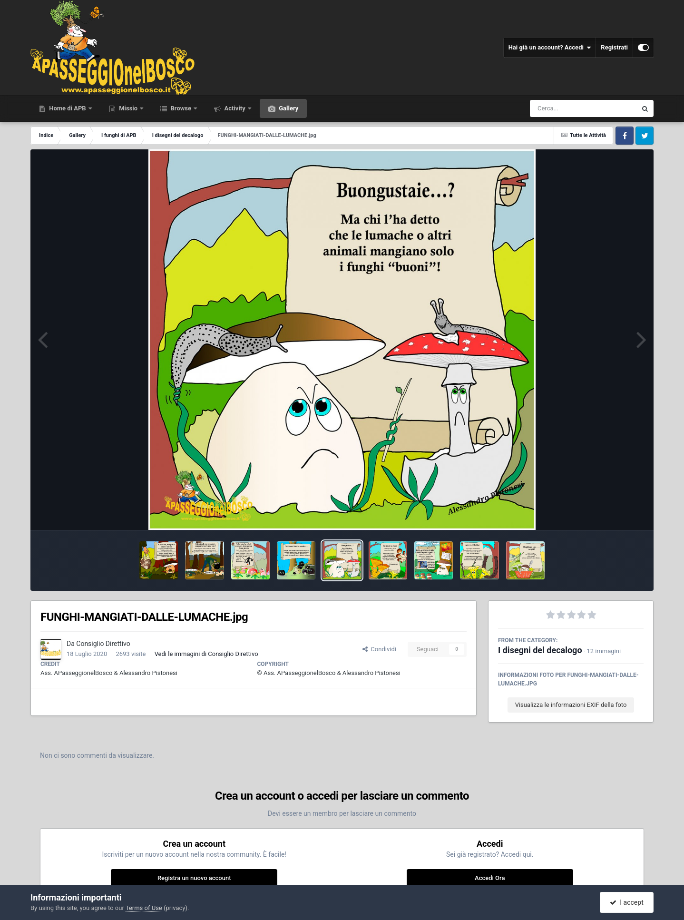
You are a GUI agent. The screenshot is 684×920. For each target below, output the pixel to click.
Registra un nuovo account (194, 877)
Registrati (614, 47)
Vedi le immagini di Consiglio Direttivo (206, 653)
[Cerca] (563, 108)
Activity (235, 108)
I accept (626, 902)
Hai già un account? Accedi (549, 48)
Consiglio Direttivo (103, 643)
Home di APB (68, 108)
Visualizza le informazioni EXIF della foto (571, 704)
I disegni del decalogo (540, 650)
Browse (181, 108)
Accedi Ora (490, 877)
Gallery (287, 108)
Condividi (379, 649)
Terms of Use (144, 907)
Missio (128, 108)
